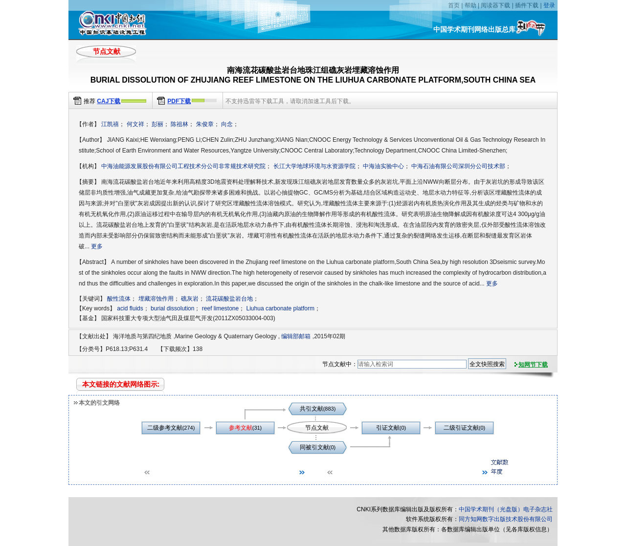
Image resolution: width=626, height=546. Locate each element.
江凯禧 (110, 124)
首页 (454, 5)
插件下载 (526, 5)
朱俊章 (205, 124)
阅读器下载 (495, 5)
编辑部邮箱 (296, 336)
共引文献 (311, 408)
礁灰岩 (190, 298)
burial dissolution (172, 308)
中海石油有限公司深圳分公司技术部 (458, 166)
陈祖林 (179, 124)
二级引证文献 (461, 427)
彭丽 (157, 124)
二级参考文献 (164, 427)
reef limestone (220, 308)
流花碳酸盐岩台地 (229, 298)
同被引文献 (314, 447)
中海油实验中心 (383, 166)
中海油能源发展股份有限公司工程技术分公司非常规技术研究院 (183, 166)
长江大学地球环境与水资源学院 (314, 166)
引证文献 (388, 427)
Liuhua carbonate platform (280, 308)
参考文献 (240, 427)
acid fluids (130, 308)
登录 (549, 5)
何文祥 (135, 124)
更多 (97, 246)
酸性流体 (119, 298)
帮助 (470, 5)
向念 (227, 124)
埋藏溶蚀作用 (156, 298)
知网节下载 (533, 364)
